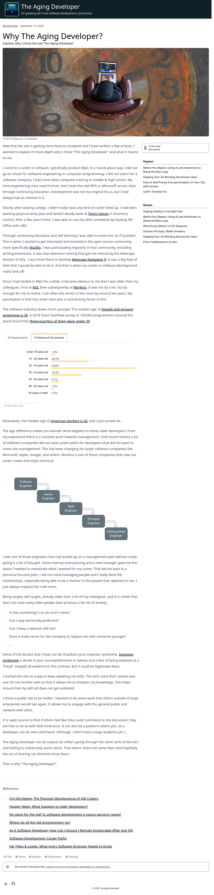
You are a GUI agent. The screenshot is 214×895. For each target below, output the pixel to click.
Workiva (80, 287)
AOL (35, 287)
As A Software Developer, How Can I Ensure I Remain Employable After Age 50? (71, 830)
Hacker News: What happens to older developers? (48, 806)
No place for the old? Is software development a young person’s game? (65, 814)
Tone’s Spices (98, 213)
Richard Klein (10, 26)
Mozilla (35, 247)
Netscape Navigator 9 (89, 259)
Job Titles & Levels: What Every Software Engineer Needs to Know (60, 846)
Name (20, 856)
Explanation (53, 856)
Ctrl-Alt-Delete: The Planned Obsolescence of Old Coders (53, 798)
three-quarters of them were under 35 (60, 321)
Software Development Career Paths (38, 838)
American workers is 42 (69, 421)
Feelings (71, 856)
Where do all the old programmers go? (39, 822)
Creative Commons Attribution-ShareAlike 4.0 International (78, 866)
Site (8, 856)
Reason (35, 856)
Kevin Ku (18, 138)
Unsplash (32, 138)
